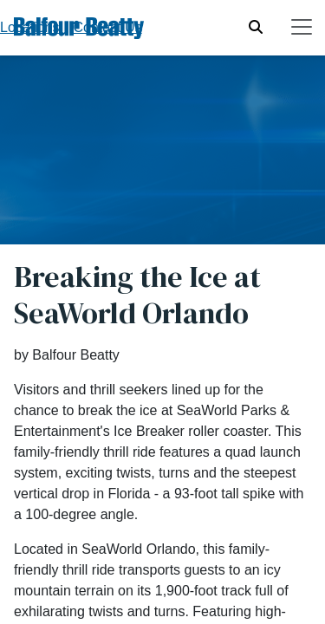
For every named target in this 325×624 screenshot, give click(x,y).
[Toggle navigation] (302, 27)
